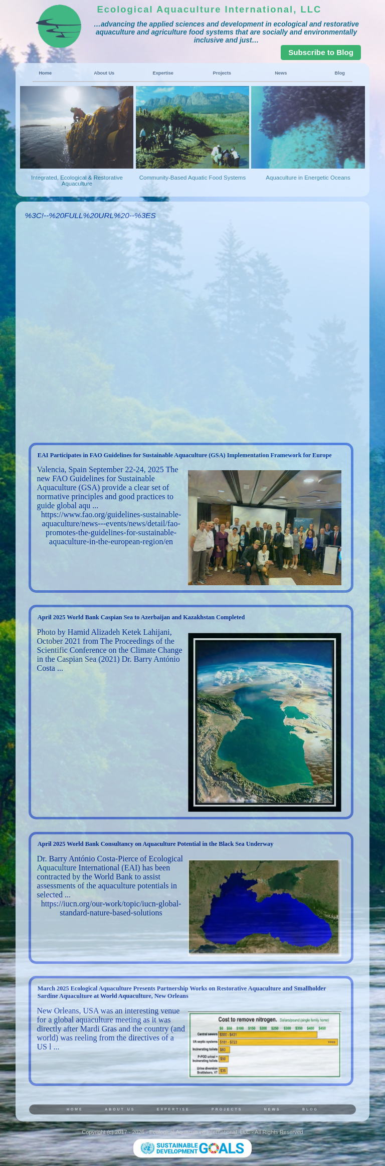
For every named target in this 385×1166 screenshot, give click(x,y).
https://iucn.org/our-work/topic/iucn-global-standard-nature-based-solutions (111, 908)
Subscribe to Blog (320, 52)
